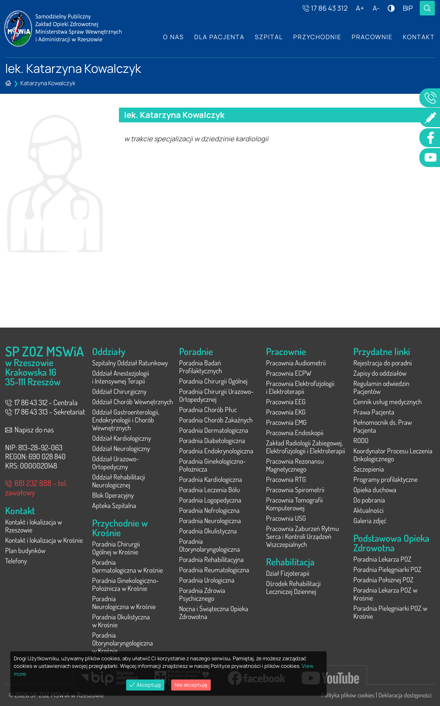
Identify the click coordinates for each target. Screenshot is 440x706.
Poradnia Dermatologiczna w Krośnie (127, 566)
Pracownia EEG (286, 401)
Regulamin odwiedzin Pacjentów (381, 387)
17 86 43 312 (325, 8)
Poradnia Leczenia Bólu (209, 489)
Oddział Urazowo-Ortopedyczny (115, 462)
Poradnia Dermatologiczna (213, 430)
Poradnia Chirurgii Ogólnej (213, 380)
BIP (408, 8)
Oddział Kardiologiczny (121, 437)
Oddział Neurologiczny (121, 448)
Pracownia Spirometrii (295, 489)
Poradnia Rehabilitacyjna (211, 559)
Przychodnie (317, 37)
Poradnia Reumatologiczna (214, 569)
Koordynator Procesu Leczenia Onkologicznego (392, 454)
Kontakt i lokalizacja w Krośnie (44, 540)
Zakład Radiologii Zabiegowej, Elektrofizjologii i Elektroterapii (305, 446)
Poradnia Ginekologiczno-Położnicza (212, 464)
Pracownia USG (286, 518)
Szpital (269, 37)
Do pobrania (369, 499)
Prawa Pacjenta (373, 411)
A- (376, 8)
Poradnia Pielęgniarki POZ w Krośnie (390, 612)
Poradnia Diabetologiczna (212, 440)
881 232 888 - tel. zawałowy (36, 487)
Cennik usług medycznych (387, 401)
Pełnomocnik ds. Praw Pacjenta (382, 426)
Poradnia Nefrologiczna (209, 510)
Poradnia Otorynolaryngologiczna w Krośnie (122, 642)
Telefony (16, 560)
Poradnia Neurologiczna (210, 520)
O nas (173, 37)
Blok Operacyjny (113, 494)
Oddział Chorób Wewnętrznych (132, 401)
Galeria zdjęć (369, 520)
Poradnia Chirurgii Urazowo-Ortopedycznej (216, 395)
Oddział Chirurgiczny (119, 391)
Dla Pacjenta (219, 37)
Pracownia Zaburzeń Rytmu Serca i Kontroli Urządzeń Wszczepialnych (302, 536)
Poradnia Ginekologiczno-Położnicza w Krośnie (125, 584)
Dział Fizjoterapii (287, 573)
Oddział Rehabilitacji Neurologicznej (118, 480)
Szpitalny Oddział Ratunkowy (130, 362)
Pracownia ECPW (288, 372)
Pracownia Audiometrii (296, 362)
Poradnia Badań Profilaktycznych (200, 366)
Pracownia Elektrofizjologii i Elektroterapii (300, 387)
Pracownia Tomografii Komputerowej (294, 503)
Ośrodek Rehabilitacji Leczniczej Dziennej (293, 587)
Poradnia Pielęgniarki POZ (387, 569)
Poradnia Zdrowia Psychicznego (202, 594)
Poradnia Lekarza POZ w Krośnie (385, 593)
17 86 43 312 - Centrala (41, 402)
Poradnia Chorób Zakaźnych (216, 419)
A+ (360, 8)
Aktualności (368, 510)
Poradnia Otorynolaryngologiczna (209, 545)
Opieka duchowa (374, 489)
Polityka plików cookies (347, 695)
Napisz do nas (29, 429)
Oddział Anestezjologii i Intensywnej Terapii (120, 376)
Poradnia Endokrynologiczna (216, 450)
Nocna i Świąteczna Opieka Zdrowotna (213, 612)
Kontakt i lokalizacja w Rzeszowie (33, 525)
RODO (360, 440)
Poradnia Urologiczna (206, 579)
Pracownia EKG (286, 411)
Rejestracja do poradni (382, 362)
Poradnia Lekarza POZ (382, 558)
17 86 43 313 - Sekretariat (45, 411)
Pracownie (372, 37)
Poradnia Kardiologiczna (210, 479)
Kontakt (419, 37)
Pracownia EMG (286, 422)
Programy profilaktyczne (385, 479)
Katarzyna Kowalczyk (47, 83)
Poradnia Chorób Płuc (208, 409)
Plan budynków (25, 550)
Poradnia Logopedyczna (210, 499)
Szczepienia (368, 468)
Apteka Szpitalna (114, 505)
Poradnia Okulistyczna (208, 530)
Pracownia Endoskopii (294, 432)
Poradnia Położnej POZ (383, 579)
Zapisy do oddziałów (379, 372)
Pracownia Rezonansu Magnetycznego (295, 464)
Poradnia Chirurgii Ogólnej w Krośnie (116, 547)
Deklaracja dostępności (404, 695)
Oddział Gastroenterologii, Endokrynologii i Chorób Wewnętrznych (125, 419)
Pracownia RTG (286, 479)
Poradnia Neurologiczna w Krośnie (124, 602)
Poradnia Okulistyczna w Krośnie (121, 620)
